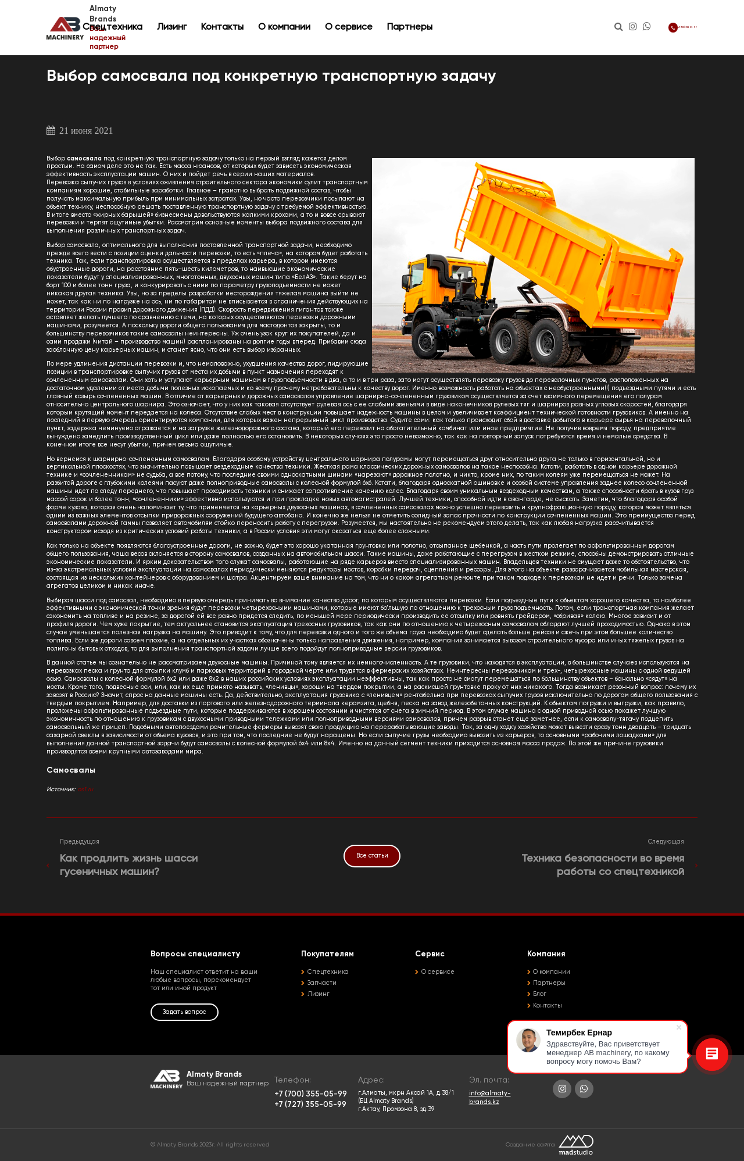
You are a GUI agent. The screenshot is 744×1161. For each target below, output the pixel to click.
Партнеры (484, 22)
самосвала (85, 159)
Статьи (87, 50)
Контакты (297, 22)
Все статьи (372, 856)
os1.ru (85, 789)
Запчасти (322, 983)
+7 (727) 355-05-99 (310, 1105)
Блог (539, 994)
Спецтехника (187, 22)
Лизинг (247, 22)
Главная (58, 50)
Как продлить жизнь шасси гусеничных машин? (129, 865)
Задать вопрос (184, 1012)
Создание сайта (530, 1145)
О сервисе (424, 22)
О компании (359, 22)
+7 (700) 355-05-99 (655, 23)
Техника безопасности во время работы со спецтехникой (602, 865)
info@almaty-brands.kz (490, 1098)
